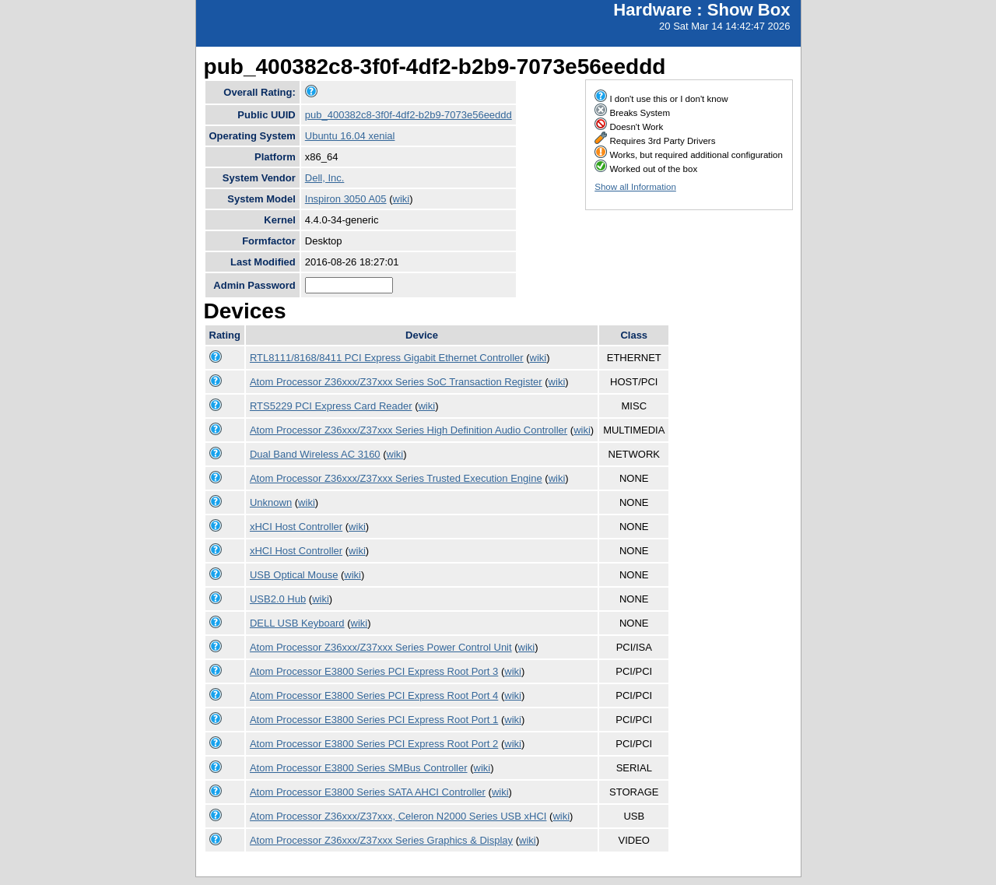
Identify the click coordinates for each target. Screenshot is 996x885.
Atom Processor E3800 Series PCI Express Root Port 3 (374, 671)
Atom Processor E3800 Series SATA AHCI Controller (368, 792)
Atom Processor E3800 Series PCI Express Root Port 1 (374, 719)
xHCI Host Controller (296, 526)
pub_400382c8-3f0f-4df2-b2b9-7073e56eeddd (408, 115)
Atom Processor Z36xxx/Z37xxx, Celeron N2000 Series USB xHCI (398, 816)
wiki (401, 199)
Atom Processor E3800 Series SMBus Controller (359, 768)
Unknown (271, 502)
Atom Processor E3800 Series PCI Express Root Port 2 (374, 744)
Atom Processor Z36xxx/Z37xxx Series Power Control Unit (381, 647)
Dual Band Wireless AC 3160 (315, 454)
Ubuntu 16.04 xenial (350, 136)
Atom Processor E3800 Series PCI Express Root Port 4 (374, 695)
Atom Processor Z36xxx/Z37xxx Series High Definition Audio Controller (408, 430)
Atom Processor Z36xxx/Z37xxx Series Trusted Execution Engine (396, 478)
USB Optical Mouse (294, 575)
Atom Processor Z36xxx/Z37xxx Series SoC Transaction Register (396, 382)
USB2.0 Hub (278, 599)
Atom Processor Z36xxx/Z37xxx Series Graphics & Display (381, 840)
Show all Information (635, 186)
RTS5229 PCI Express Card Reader (331, 406)
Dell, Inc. (325, 178)
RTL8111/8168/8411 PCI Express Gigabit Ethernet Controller (387, 357)
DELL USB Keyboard (297, 623)
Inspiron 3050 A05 (346, 199)
